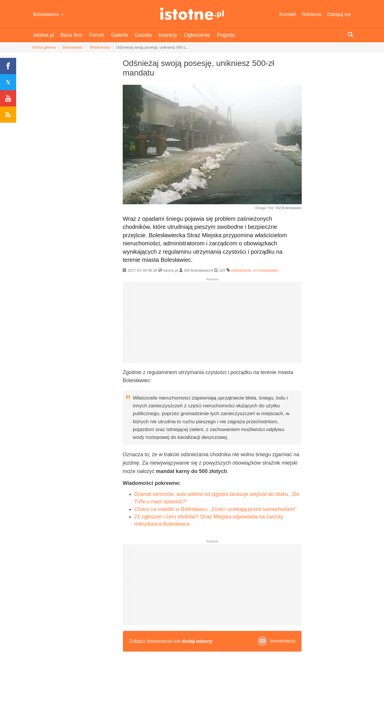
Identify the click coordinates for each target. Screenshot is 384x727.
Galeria (119, 35)
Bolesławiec (48, 14)
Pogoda (226, 35)
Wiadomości (100, 47)
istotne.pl (192, 14)
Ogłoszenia (197, 35)
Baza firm (71, 35)
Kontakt (287, 14)
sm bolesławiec (266, 270)
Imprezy (168, 35)
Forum (96, 35)
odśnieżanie (241, 270)
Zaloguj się (339, 14)
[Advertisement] (212, 324)
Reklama (311, 14)
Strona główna (44, 47)
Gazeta (143, 35)
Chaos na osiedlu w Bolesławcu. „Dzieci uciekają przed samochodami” (215, 509)
